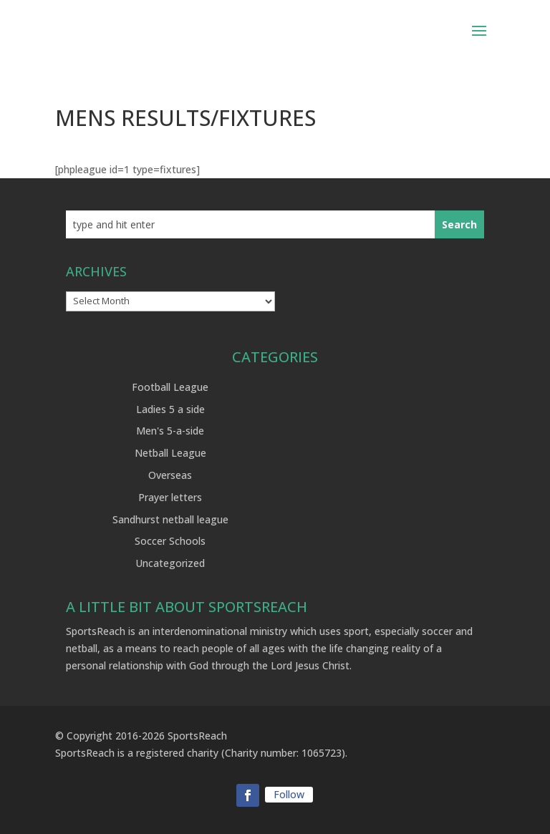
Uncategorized (170, 563)
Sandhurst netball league (170, 519)
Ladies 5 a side (170, 409)
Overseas (170, 475)
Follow (289, 794)
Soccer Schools (170, 541)
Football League (170, 387)
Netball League (170, 453)
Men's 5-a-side (170, 430)
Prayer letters (170, 497)
